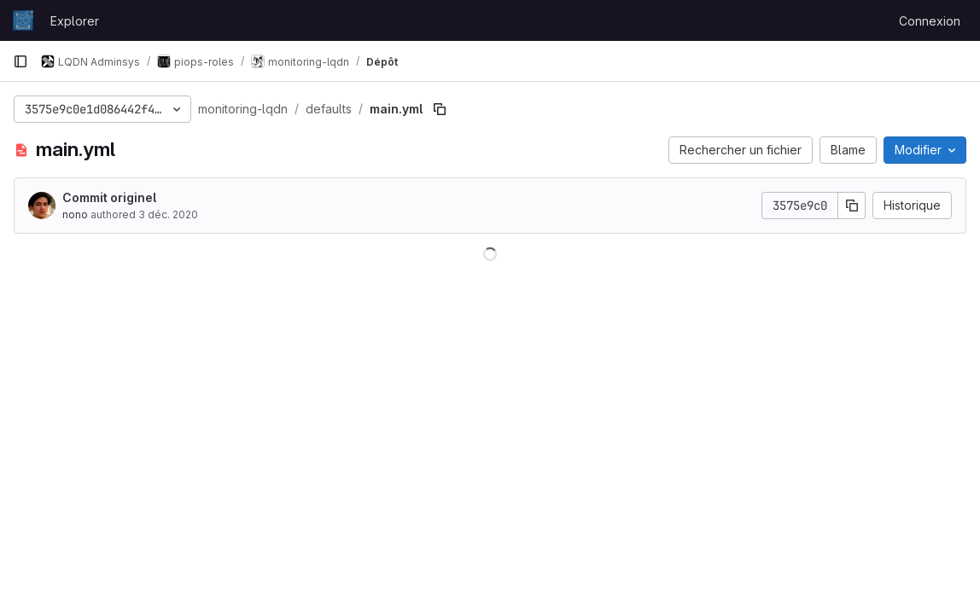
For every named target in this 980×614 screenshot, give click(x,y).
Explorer (74, 21)
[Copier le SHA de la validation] (852, 205)
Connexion (929, 21)
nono (75, 214)
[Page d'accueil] (23, 20)
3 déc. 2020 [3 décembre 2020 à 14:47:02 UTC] (168, 214)
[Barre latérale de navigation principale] (20, 61)
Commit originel (109, 197)
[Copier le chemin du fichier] (439, 109)
